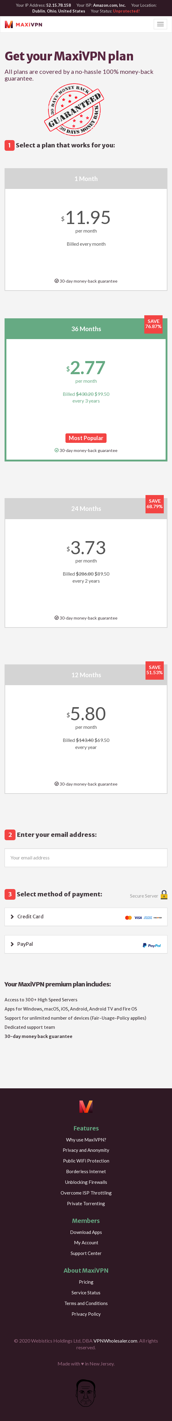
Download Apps (86, 1232)
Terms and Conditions (86, 1303)
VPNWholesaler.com (115, 1340)
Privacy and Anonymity (86, 1150)
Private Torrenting (86, 1203)
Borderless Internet (86, 1171)
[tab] (86, 917)
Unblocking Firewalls (86, 1182)
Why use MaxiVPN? (86, 1139)
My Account (86, 1242)
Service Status (86, 1292)
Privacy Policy (86, 1314)
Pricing (86, 1282)
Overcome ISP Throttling (86, 1192)
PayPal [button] (25, 944)
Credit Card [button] (30, 916)
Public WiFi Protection (86, 1160)
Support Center (86, 1253)
